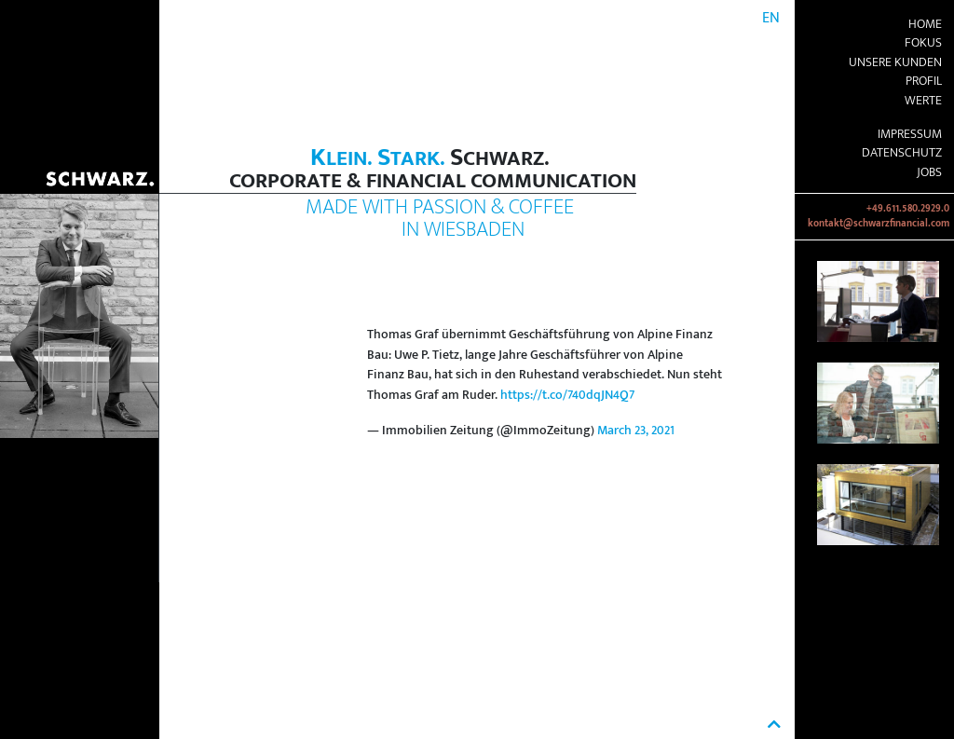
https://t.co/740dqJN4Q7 (567, 395)
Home (925, 24)
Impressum (910, 134)
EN (771, 18)
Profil (924, 81)
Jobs (929, 172)
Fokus (923, 43)
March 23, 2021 (636, 430)
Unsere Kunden (895, 62)
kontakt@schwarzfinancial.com (878, 223)
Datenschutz (902, 153)
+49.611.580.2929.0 (907, 208)
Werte (923, 100)
